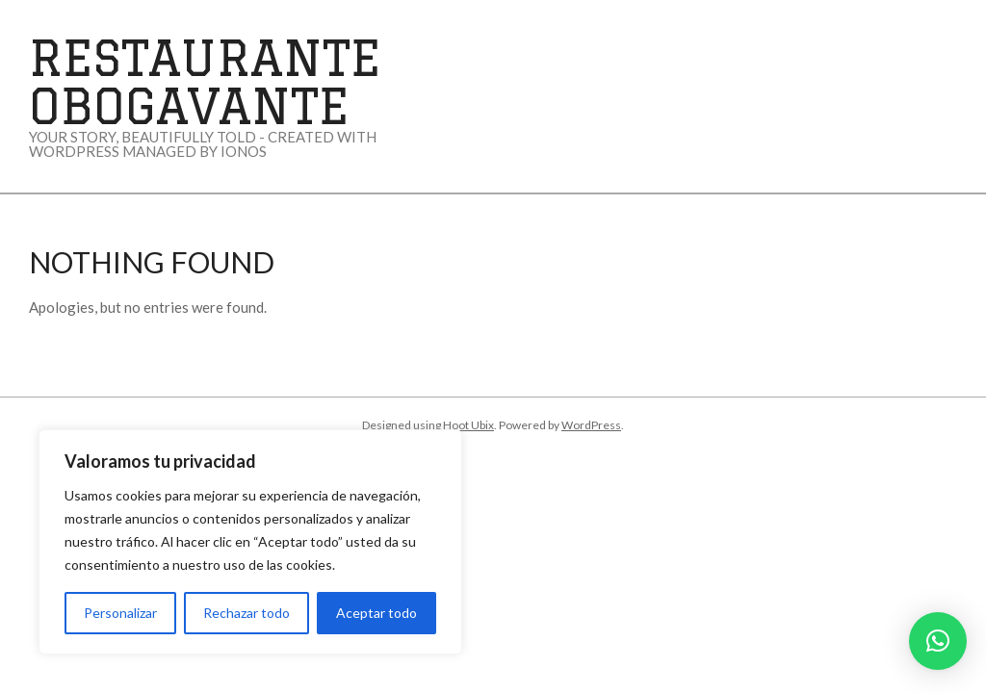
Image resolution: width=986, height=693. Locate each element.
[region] (250, 541)
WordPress (591, 425)
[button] (938, 641)
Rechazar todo (246, 612)
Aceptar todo (376, 612)
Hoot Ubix (468, 425)
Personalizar (120, 612)
